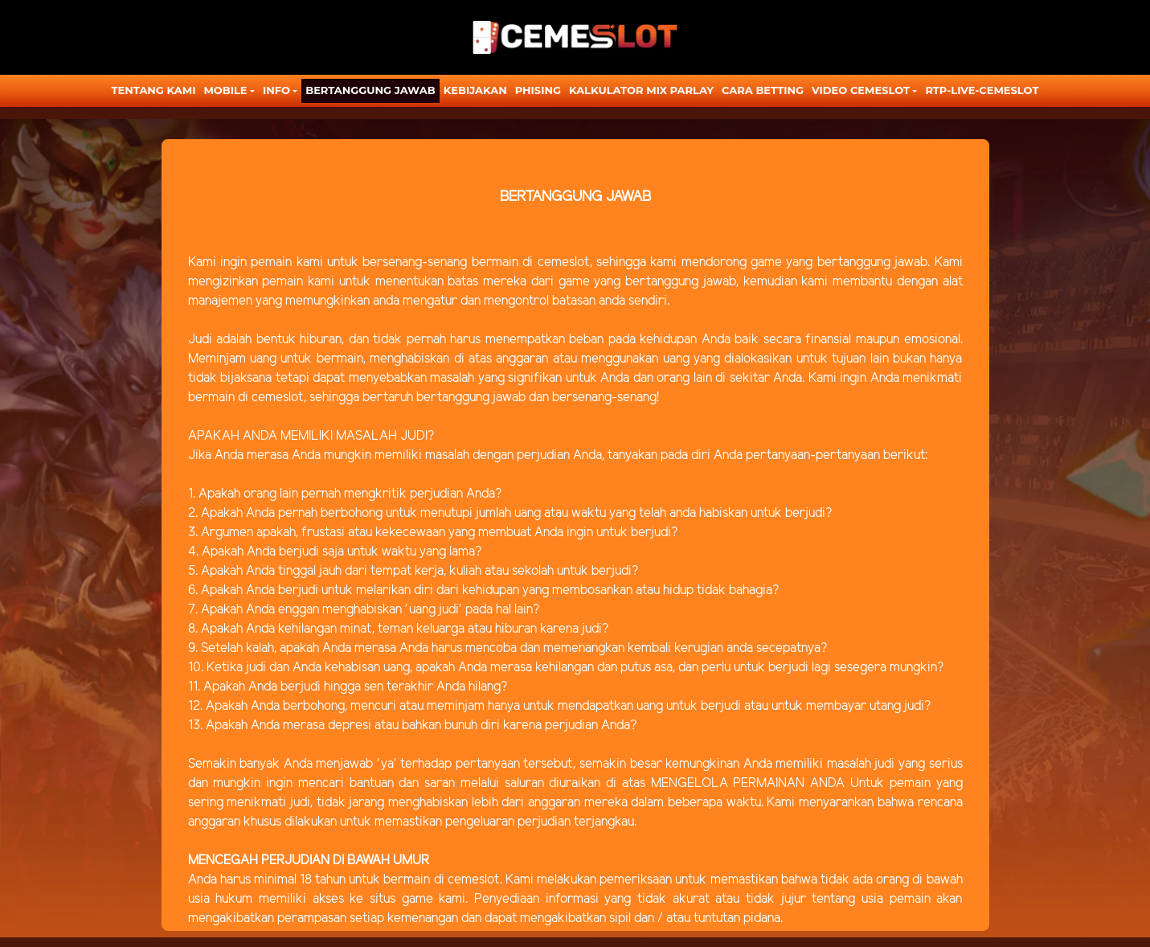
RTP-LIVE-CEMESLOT (981, 90)
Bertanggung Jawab (370, 90)
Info (276, 90)
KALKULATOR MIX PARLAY (641, 90)
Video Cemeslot (861, 90)
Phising (538, 90)
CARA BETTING (763, 90)
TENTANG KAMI (154, 90)
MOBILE (225, 90)
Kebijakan (475, 90)
